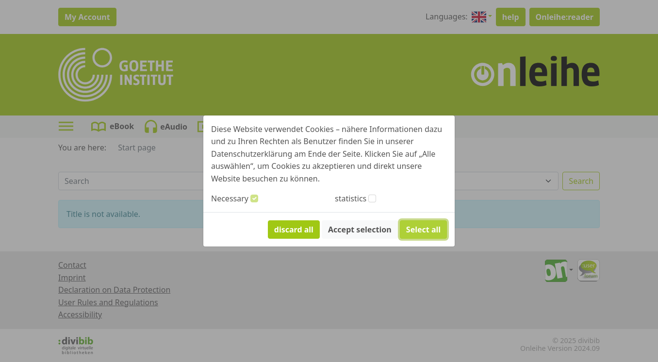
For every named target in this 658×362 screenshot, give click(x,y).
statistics (350, 198)
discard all (293, 229)
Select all (423, 229)
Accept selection (360, 229)
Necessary (229, 198)
